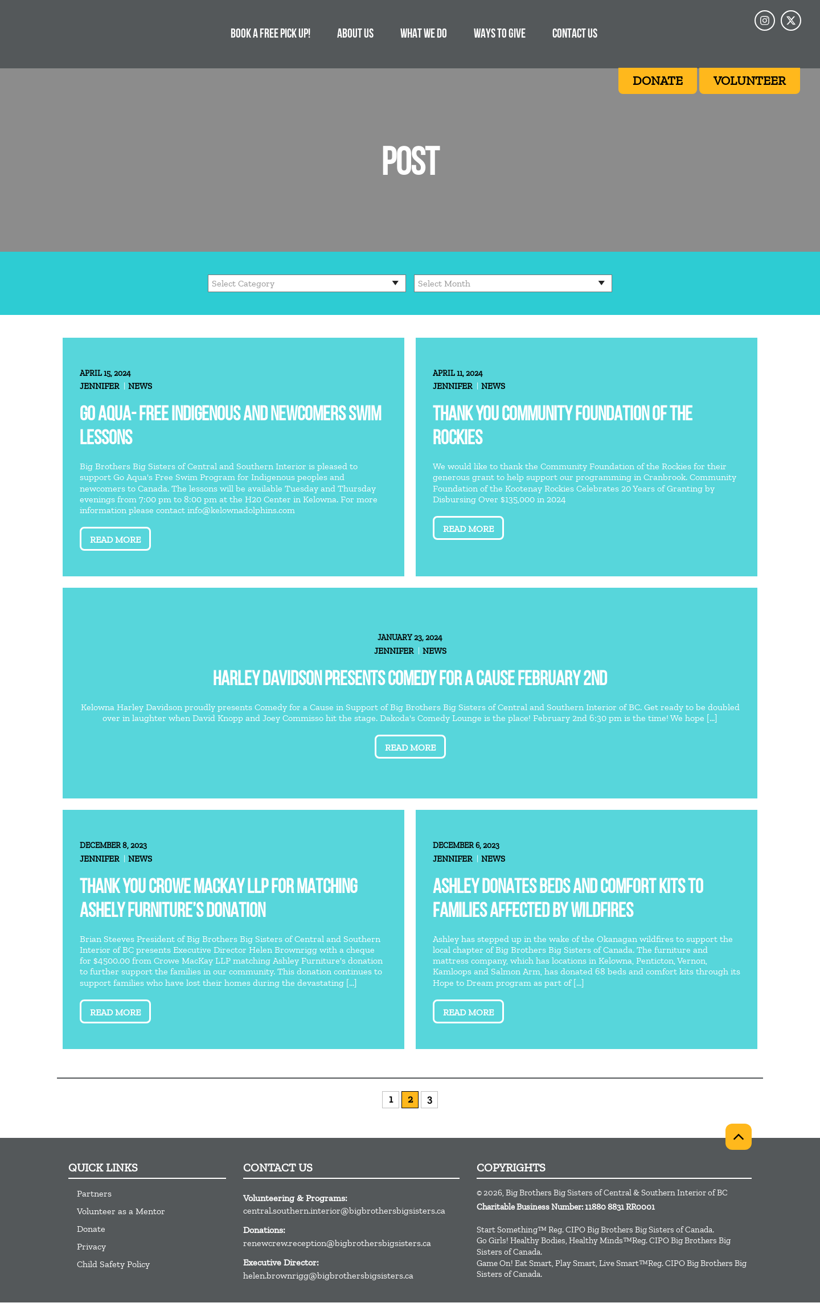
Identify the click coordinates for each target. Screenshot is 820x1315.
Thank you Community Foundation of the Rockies (562, 427)
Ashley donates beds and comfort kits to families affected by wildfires (568, 900)
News (140, 386)
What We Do (423, 34)
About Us (355, 34)
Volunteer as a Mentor (121, 1211)
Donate (91, 1228)
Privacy (91, 1246)
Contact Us (574, 34)
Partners (94, 1193)
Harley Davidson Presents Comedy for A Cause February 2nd (410, 680)
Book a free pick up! (270, 34)
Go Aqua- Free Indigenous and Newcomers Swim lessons (230, 427)
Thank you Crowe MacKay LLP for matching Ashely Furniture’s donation (218, 900)
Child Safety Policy (113, 1264)
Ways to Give (500, 34)
